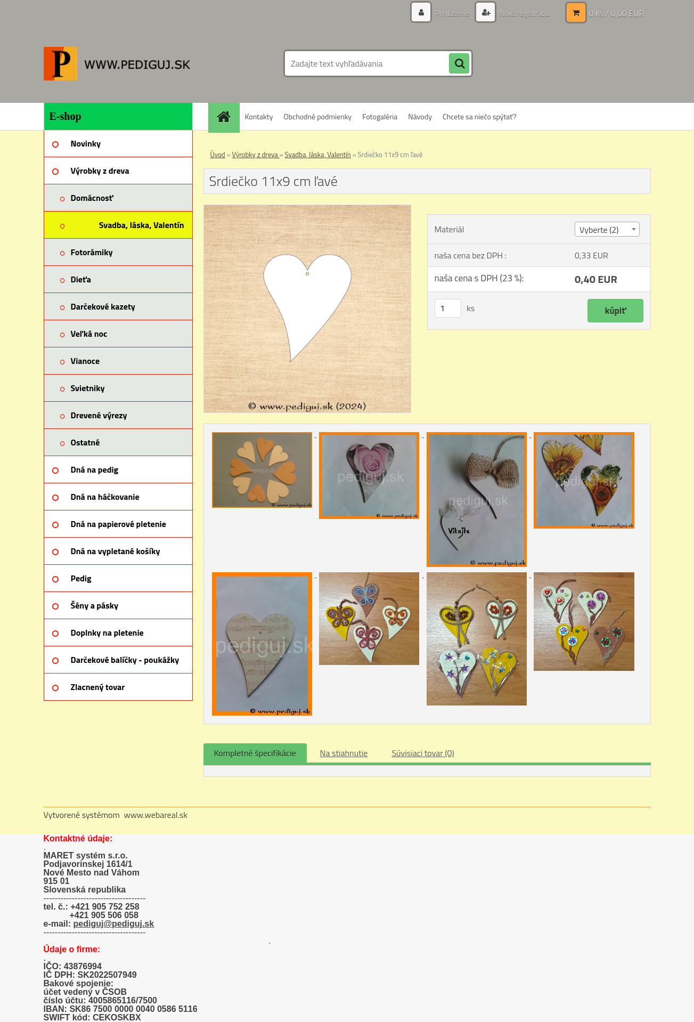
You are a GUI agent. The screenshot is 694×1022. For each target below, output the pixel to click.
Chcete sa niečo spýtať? (480, 116)
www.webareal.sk (155, 814)
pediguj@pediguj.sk (114, 923)
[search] (459, 64)
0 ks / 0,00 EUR (616, 13)
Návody (420, 116)
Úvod (217, 154)
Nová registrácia (524, 13)
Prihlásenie (452, 13)
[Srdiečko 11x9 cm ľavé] (307, 209)
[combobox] (607, 229)
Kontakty (259, 116)
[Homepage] (227, 116)
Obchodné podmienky (317, 116)
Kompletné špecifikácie (255, 753)
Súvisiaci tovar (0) (422, 753)
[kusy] (448, 308)
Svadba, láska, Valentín (318, 154)
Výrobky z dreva (256, 154)
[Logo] (117, 63)
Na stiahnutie (344, 753)
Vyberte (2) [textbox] (599, 229)
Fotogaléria (379, 116)
